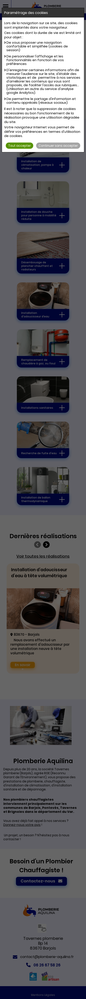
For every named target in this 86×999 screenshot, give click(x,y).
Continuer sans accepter (58, 145)
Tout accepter (19, 145)
